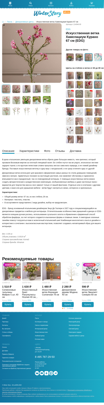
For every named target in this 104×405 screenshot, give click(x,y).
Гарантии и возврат (8, 357)
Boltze (70, 300)
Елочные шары (39, 339)
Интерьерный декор (41, 328)
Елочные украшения (75, 318)
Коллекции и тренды (41, 321)
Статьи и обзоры (7, 332)
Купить (8, 304)
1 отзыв (70, 308)
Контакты (5, 325)
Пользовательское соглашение (11, 361)
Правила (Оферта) (8, 354)
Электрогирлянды (74, 325)
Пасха (37, 318)
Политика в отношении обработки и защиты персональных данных (15, 365)
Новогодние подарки (75, 332)
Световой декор (74, 328)
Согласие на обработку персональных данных (16, 368)
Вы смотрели (6, 328)
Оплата (4, 347)
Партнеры (5, 321)
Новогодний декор (74, 321)
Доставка (5, 350)
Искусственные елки (41, 332)
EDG (68, 29)
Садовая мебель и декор (76, 335)
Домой (4, 318)
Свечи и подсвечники (41, 325)
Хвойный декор (39, 335)
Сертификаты (6, 335)
